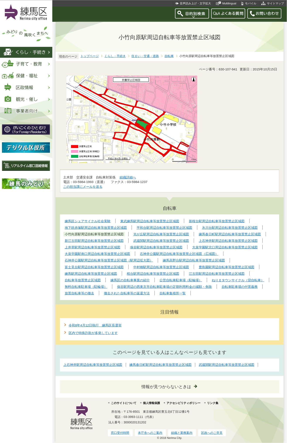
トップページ (89, 56)
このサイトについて (123, 403)
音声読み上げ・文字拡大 (195, 3)
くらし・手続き (115, 56)
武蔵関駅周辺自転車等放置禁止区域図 (226, 365)
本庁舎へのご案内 (150, 433)
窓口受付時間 (120, 433)
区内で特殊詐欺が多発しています (93, 333)
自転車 (169, 56)
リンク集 (212, 403)
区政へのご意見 (211, 433)
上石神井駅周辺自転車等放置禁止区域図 (92, 365)
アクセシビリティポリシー (183, 403)
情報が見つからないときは (166, 386)
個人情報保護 (151, 403)
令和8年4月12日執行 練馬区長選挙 (95, 325)
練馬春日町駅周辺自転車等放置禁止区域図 (160, 365)
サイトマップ (275, 3)
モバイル (250, 3)
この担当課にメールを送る (82, 186)
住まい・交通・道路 (145, 56)
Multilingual (229, 3)
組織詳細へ (128, 177)
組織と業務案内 (181, 433)
